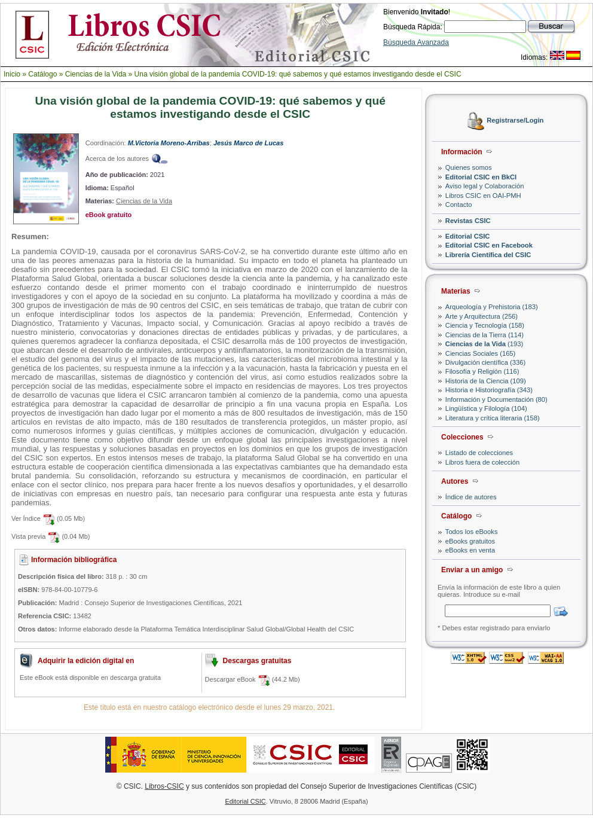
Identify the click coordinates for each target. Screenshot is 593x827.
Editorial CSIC (467, 236)
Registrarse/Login (515, 120)
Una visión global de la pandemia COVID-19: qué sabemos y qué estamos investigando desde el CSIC (298, 74)
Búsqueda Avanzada (416, 42)
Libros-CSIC (164, 786)
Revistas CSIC (468, 220)
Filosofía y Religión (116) (482, 371)
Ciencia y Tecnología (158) (484, 325)
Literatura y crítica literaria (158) (492, 418)
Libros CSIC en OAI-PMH (483, 195)
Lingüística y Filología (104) (486, 408)
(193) (484, 343)
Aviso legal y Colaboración (484, 186)
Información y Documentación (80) (496, 399)
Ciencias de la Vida (96, 74)
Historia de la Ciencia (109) (485, 380)
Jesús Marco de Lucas (248, 143)
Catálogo (42, 74)
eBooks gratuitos (470, 541)
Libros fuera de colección (482, 462)
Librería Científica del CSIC (488, 254)
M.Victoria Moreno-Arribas (169, 143)
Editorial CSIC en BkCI (480, 177)
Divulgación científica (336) (485, 362)
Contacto (458, 204)
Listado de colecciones (479, 452)
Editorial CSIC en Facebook (489, 245)
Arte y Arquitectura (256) (481, 316)
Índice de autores (471, 497)
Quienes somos (468, 167)
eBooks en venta (470, 550)
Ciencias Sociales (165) (480, 353)
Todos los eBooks (471, 531)
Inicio (12, 74)
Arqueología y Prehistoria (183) (491, 306)
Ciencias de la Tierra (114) (484, 334)
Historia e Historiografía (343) (489, 389)
